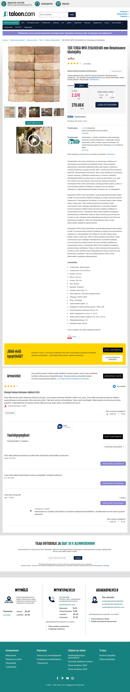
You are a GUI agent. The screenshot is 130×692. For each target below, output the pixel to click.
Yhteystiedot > (123, 14)
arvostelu (87, 64)
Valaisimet (78, 23)
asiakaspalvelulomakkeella (112, 601)
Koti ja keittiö (116, 23)
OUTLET (18, 27)
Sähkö (69, 23)
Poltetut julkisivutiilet (52, 40)
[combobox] (53, 14)
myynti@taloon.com (67, 605)
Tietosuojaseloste (107, 659)
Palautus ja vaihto (14, 659)
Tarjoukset (28, 27)
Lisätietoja (106, 565)
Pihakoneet (46, 23)
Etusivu (5, 40)
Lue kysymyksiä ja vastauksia (112, 358)
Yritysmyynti (42, 663)
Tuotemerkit (8, 27)
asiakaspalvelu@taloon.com (113, 607)
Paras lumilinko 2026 (77, 665)
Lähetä (78, 558)
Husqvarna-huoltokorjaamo (49, 659)
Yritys (102, 650)
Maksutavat (11, 655)
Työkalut (56, 23)
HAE (72, 15)
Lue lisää (85, 133)
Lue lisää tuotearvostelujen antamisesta (73, 379)
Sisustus (87, 23)
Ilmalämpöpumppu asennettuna (76, 656)
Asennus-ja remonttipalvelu (49, 655)
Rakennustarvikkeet (11, 23)
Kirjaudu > (124, 12)
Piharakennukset (33, 23)
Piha (22, 23)
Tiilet (41, 40)
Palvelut (42, 650)
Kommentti (10, 413)
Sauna (106, 23)
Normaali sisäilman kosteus (80, 661)
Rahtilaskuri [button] (94, 80)
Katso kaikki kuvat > (34, 123)
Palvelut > (124, 16)
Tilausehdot (11, 663)
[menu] (65, 25)
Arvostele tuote (113, 376)
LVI (63, 23)
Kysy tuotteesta (112, 350)
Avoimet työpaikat (107, 655)
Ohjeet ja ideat (76, 650)
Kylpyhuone (97, 23)
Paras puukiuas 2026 (77, 669)
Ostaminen (12, 650)
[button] (9, 74)
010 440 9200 (64, 597)
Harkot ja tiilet (32, 40)
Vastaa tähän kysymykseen (113, 464)
